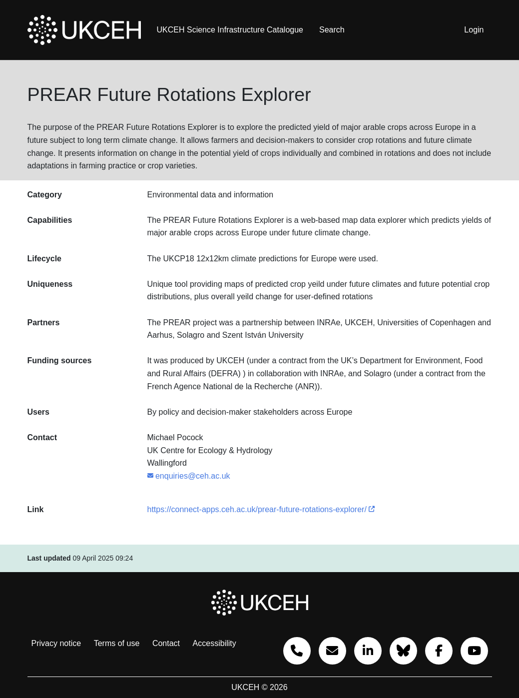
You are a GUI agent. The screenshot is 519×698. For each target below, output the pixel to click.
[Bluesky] (403, 651)
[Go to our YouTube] (474, 651)
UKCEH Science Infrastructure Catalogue (230, 29)
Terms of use (117, 643)
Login (474, 29)
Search (332, 29)
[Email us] (332, 651)
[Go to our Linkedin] (368, 651)
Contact (166, 643)
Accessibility (214, 643)
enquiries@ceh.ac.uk (188, 476)
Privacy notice (56, 643)
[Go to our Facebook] (439, 651)
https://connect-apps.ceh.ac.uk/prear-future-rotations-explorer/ (261, 509)
